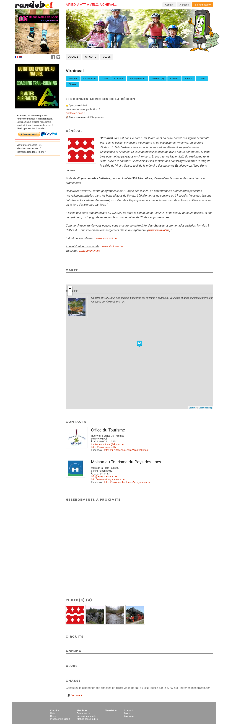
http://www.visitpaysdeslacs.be (108, 479)
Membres (82, 710)
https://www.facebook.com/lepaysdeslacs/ (127, 482)
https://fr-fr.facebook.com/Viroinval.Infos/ (126, 450)
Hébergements (137, 78)
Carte (105, 78)
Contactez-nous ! (75, 113)
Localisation (89, 78)
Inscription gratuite (86, 716)
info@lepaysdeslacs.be (104, 476)
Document (76, 695)
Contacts (118, 78)
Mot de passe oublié (87, 719)
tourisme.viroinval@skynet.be (107, 444)
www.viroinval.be (158, 230)
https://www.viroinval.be (104, 447)
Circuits (90, 56)
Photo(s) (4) (158, 78)
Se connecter (203, 4)
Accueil (73, 56)
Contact (169, 4)
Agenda (188, 78)
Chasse (72, 84)
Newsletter (111, 710)
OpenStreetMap (205, 408)
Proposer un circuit (60, 719)
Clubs (107, 56)
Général (73, 78)
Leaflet (192, 408)
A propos (184, 4)
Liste (52, 713)
